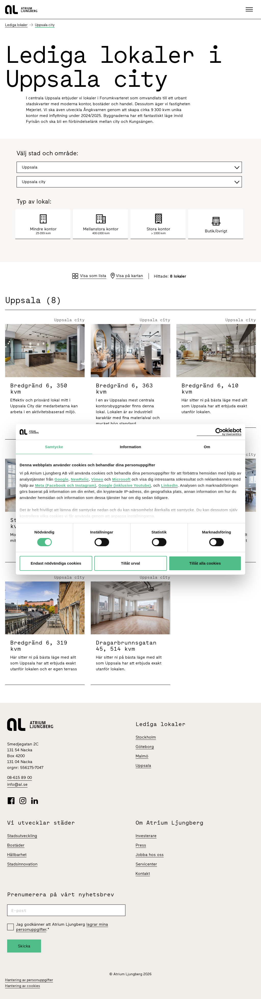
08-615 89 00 (19, 777)
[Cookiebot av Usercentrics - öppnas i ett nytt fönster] (219, 432)
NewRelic (80, 479)
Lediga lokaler (16, 25)
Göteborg (145, 746)
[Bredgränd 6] (45, 381)
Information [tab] (130, 447)
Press (141, 845)
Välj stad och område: (47, 153)
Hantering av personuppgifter (29, 980)
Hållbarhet (17, 854)
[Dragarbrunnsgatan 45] (130, 633)
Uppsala (143, 765)
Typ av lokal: (34, 201)
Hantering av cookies (22, 986)
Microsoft (121, 479)
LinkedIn (169, 485)
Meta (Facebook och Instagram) (65, 485)
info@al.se (17, 784)
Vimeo (97, 479)
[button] (250, 9)
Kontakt (143, 873)
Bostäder (15, 845)
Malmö (142, 756)
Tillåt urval (130, 563)
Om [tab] (207, 447)
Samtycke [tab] (54, 447)
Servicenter (146, 864)
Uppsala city (45, 25)
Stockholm (146, 737)
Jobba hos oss (150, 854)
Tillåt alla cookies (205, 563)
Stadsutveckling (22, 835)
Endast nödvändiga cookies (56, 563)
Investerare (146, 835)
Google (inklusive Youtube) (124, 485)
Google (62, 479)
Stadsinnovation (22, 864)
